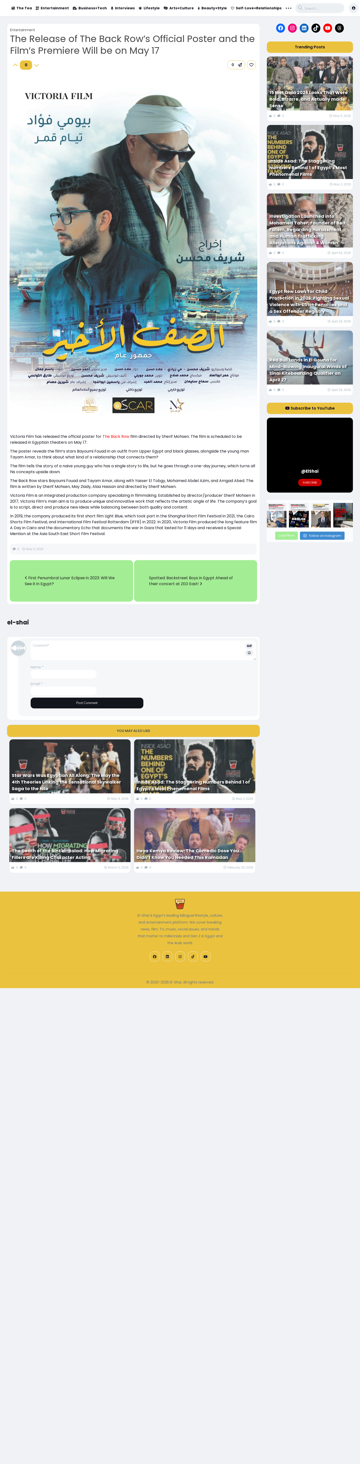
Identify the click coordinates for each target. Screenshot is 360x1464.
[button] (236, 64)
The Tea (22, 8)
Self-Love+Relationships (256, 8)
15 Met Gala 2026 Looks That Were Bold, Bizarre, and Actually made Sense (308, 99)
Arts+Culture (179, 8)
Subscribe (310, 482)
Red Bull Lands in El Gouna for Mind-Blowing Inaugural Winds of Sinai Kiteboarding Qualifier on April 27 (308, 370)
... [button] (288, 7)
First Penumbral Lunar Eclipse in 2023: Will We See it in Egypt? (70, 581)
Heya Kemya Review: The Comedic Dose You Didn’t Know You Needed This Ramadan (188, 854)
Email (36, 683)
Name (37, 667)
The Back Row (115, 436)
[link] (251, 64)
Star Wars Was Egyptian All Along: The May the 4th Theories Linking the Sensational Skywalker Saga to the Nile (66, 782)
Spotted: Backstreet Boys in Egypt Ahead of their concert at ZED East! (191, 581)
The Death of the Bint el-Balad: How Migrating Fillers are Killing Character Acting (65, 854)
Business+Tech (90, 8)
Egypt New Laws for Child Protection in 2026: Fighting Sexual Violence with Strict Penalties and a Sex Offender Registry (309, 301)
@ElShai (310, 471)
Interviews (123, 8)
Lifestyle (149, 8)
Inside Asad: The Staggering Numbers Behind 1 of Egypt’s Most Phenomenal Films (193, 785)
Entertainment (52, 8)
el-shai (18, 622)
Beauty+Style (212, 8)
